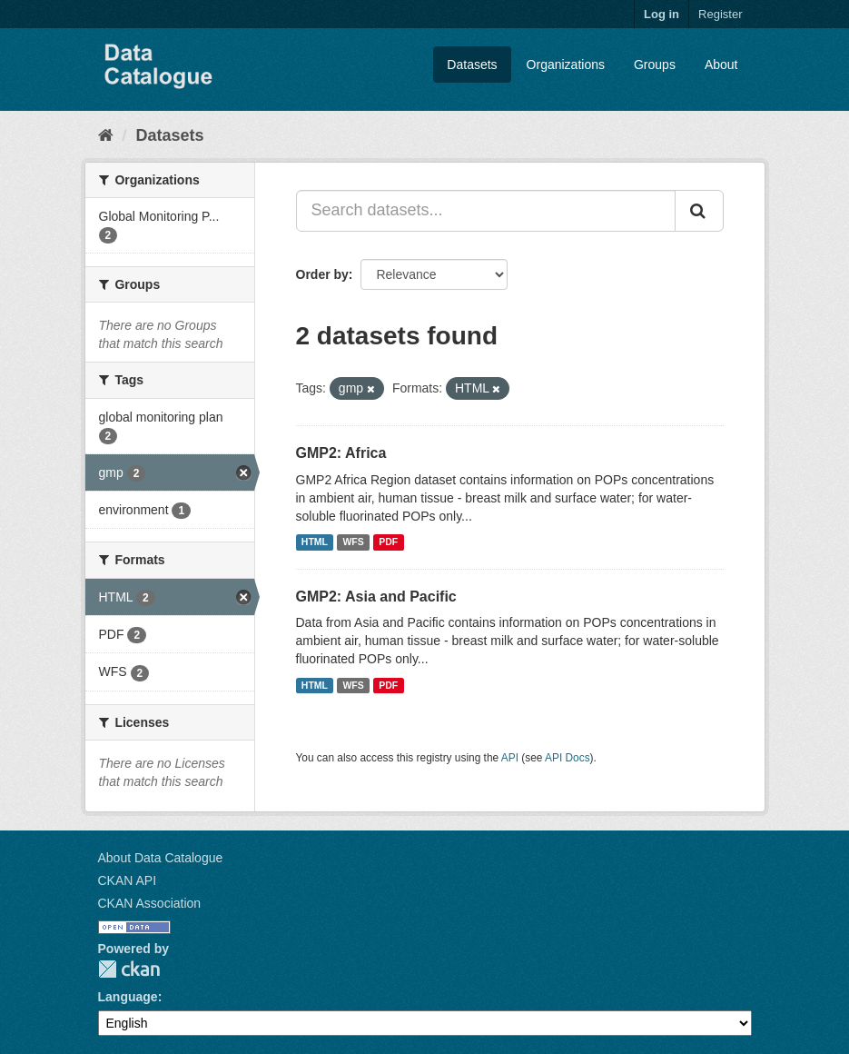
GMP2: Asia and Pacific (376, 596)
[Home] (106, 135)
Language (128, 996)
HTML (314, 542)
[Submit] (699, 211)
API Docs (567, 757)
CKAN (129, 969)
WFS (352, 542)
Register (720, 14)
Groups (655, 64)
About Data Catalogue (160, 857)
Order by (322, 274)
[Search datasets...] (486, 211)
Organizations (566, 64)
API (509, 757)
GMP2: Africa (341, 453)
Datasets (472, 64)
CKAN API (127, 880)
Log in (661, 14)
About (721, 64)
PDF (388, 542)
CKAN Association (150, 903)
